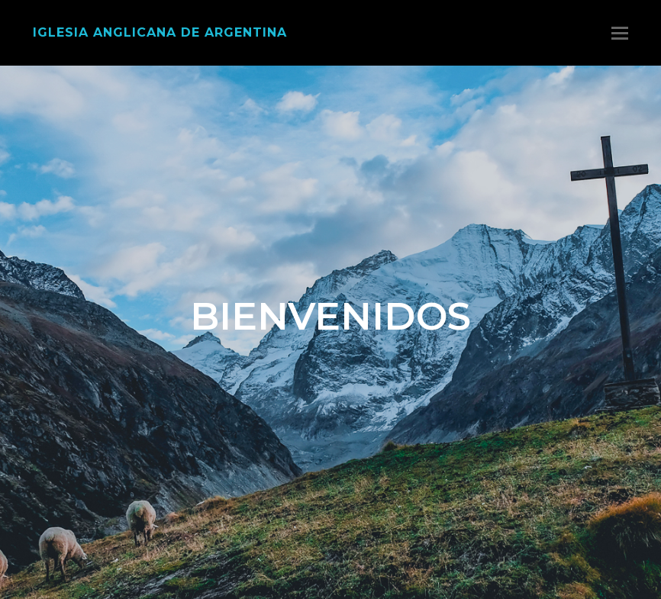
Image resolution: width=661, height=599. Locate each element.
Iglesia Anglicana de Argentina (160, 32)
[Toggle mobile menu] (619, 32)
